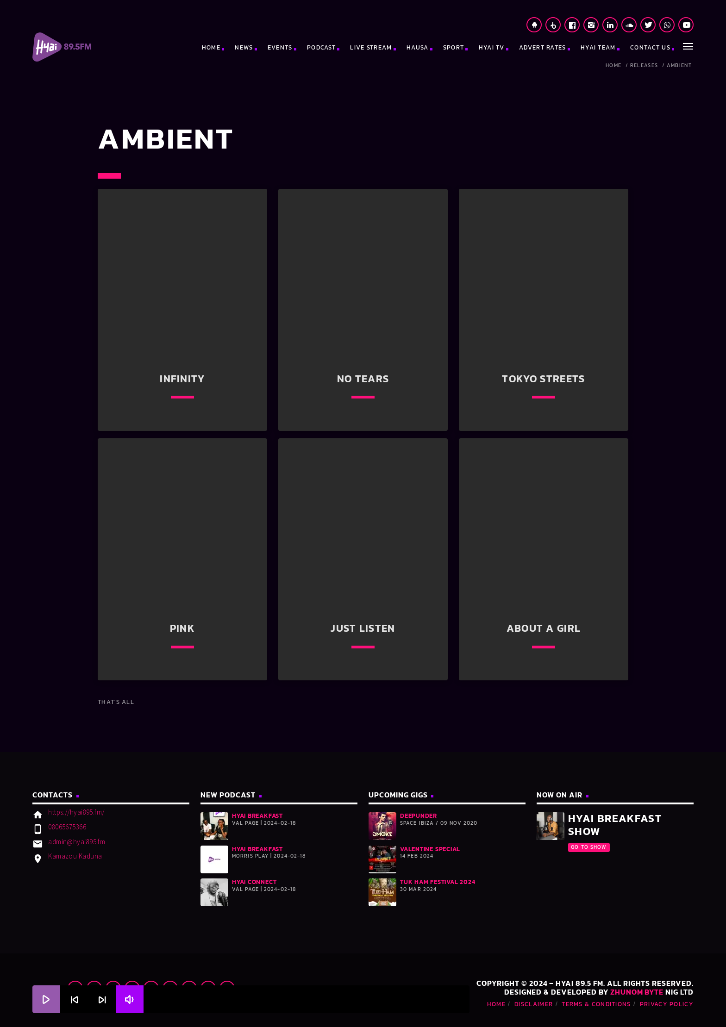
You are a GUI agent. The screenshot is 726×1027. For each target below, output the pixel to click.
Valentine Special (430, 849)
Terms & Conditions (596, 1004)
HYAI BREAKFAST (257, 815)
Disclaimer (533, 1004)
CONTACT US (650, 47)
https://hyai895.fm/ (76, 812)
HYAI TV (492, 47)
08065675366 (67, 826)
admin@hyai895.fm (76, 841)
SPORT (453, 47)
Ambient (679, 65)
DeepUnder (418, 815)
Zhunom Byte (637, 991)
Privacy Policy (667, 1004)
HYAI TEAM (598, 47)
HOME (211, 47)
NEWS (244, 47)
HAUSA (418, 47)
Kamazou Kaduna (75, 856)
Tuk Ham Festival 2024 (437, 882)
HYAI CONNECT (254, 882)
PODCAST (321, 47)
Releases (644, 65)
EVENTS (280, 47)
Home (613, 65)
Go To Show (589, 847)
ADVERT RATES (542, 47)
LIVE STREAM (371, 47)
